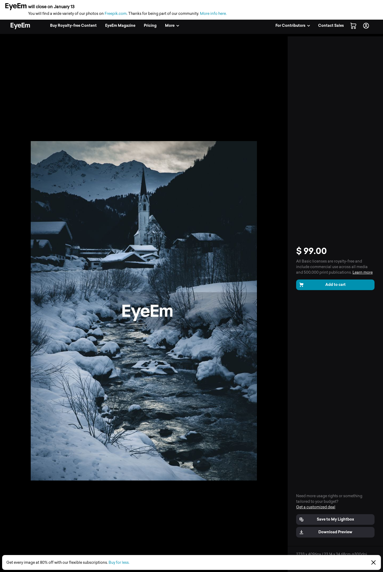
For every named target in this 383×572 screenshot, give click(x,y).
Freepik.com (116, 13)
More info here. (213, 13)
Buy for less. (119, 562)
